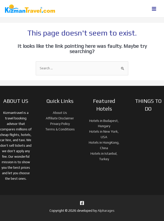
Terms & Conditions (60, 129)
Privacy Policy (60, 124)
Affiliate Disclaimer (60, 118)
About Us (60, 113)
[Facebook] (82, 203)
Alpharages (106, 210)
